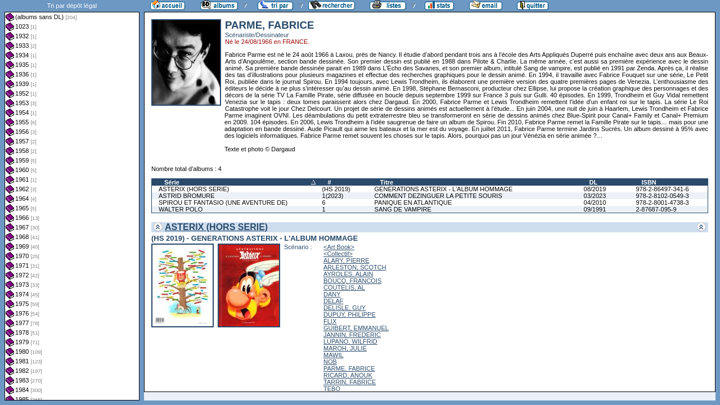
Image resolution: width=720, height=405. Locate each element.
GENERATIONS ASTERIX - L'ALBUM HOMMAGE (444, 189)
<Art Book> (338, 247)
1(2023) (333, 195)
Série (171, 182)
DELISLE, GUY (344, 307)
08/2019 (595, 189)
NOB (330, 361)
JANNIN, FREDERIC (352, 334)
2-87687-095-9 (656, 209)
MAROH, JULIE (345, 348)
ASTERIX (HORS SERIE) (194, 189)
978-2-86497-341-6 (662, 189)
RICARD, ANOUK (347, 375)
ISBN (648, 182)
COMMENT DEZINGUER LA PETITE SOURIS (438, 195)
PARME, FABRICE (349, 368)
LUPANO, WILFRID (350, 341)
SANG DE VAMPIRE (403, 209)
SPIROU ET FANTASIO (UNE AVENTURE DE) (223, 202)
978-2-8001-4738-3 (662, 202)
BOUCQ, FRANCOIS (352, 280)
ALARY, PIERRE (346, 260)
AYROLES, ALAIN (348, 274)
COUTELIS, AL (344, 287)
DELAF (333, 301)
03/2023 (595, 195)
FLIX (329, 321)
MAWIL (333, 355)
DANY (332, 294)
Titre (387, 182)
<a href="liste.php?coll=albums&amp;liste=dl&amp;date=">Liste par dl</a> (72, 200)
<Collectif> (338, 253)
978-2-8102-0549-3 (662, 195)
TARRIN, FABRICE (349, 382)
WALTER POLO (180, 209)
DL (594, 182)
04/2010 (595, 202)
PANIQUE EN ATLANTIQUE (413, 202)
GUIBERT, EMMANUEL (356, 328)
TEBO (331, 388)
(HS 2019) (336, 189)
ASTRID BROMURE (187, 195)
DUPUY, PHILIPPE (349, 314)
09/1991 (595, 209)
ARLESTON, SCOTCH (354, 267)
